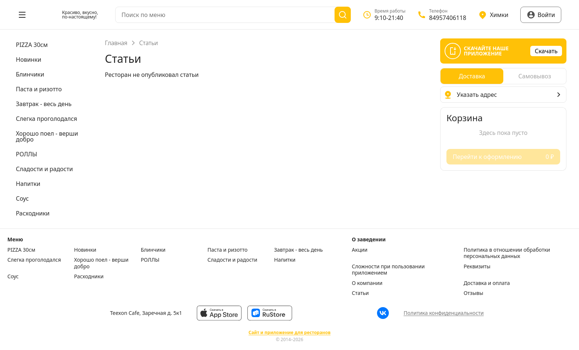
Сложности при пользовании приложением (388, 269)
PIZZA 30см (21, 250)
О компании (367, 283)
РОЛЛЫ (150, 259)
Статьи (360, 293)
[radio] (472, 76)
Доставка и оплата (486, 283)
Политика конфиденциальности (444, 312)
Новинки (85, 250)
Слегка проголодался (34, 259)
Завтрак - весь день (298, 250)
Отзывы (473, 293)
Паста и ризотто (228, 250)
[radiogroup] (503, 76)
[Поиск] (343, 15)
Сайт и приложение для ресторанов (289, 333)
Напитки (284, 259)
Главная (116, 43)
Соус (12, 276)
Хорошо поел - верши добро (101, 262)
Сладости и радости (232, 259)
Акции (359, 250)
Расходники (89, 276)
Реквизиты (476, 266)
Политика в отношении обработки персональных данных (506, 253)
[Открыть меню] (22, 15)
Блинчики (153, 250)
